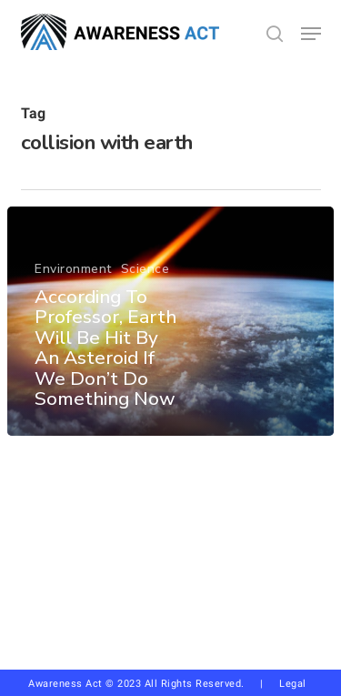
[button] (311, 34)
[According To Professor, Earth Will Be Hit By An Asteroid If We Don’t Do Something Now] (170, 321)
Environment (73, 268)
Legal (292, 684)
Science (145, 268)
